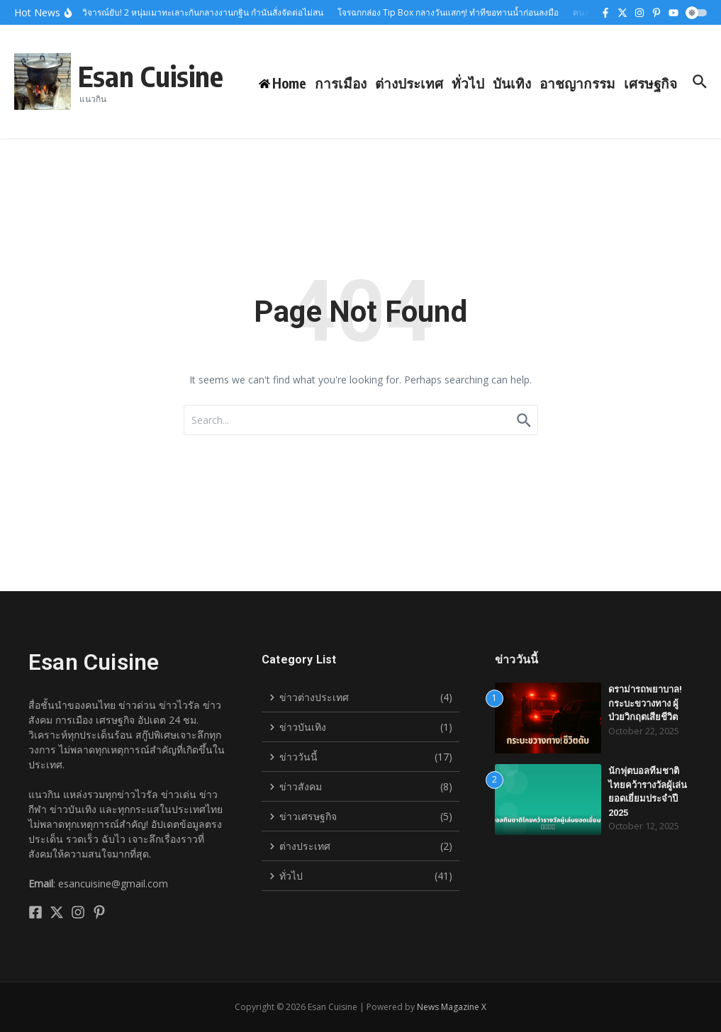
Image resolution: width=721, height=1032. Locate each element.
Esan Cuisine (150, 76)
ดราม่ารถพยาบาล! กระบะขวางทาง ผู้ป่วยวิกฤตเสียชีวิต (645, 703)
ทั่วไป (468, 82)
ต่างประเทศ (409, 82)
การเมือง (341, 82)
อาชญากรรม (577, 82)
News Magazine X (451, 1007)
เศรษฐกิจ (650, 82)
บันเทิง (512, 82)
